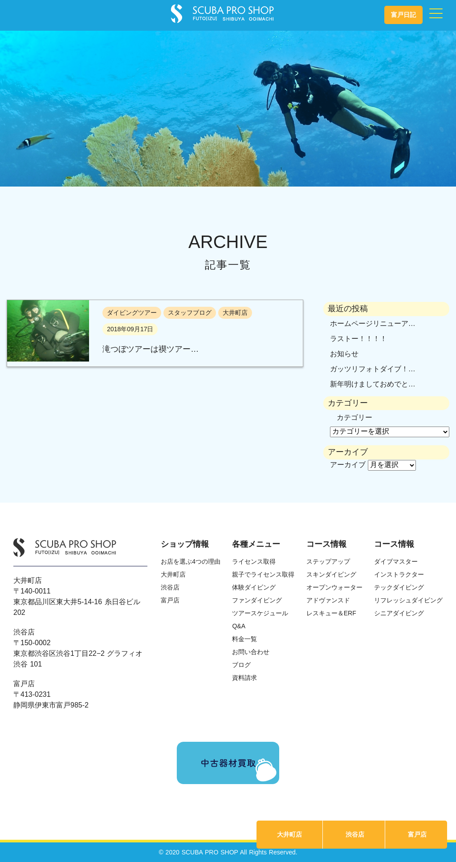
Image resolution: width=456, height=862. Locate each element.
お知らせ (344, 354)
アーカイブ (348, 464)
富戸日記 (403, 14)
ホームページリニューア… (372, 323)
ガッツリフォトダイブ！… (372, 369)
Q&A (238, 626)
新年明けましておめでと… (372, 384)
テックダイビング (399, 587)
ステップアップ (328, 561)
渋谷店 (355, 834)
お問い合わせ (250, 651)
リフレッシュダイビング (408, 600)
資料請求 (244, 677)
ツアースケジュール (260, 613)
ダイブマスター (396, 561)
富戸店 (417, 834)
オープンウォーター (334, 587)
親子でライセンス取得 (263, 574)
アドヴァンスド (328, 600)
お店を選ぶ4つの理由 (190, 561)
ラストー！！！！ (358, 338)
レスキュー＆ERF (331, 613)
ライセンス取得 (254, 561)
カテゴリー (354, 417)
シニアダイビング (399, 613)
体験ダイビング (254, 587)
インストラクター (399, 574)
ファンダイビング (257, 600)
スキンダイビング (331, 574)
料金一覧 (244, 638)
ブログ (241, 664)
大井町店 (289, 834)
